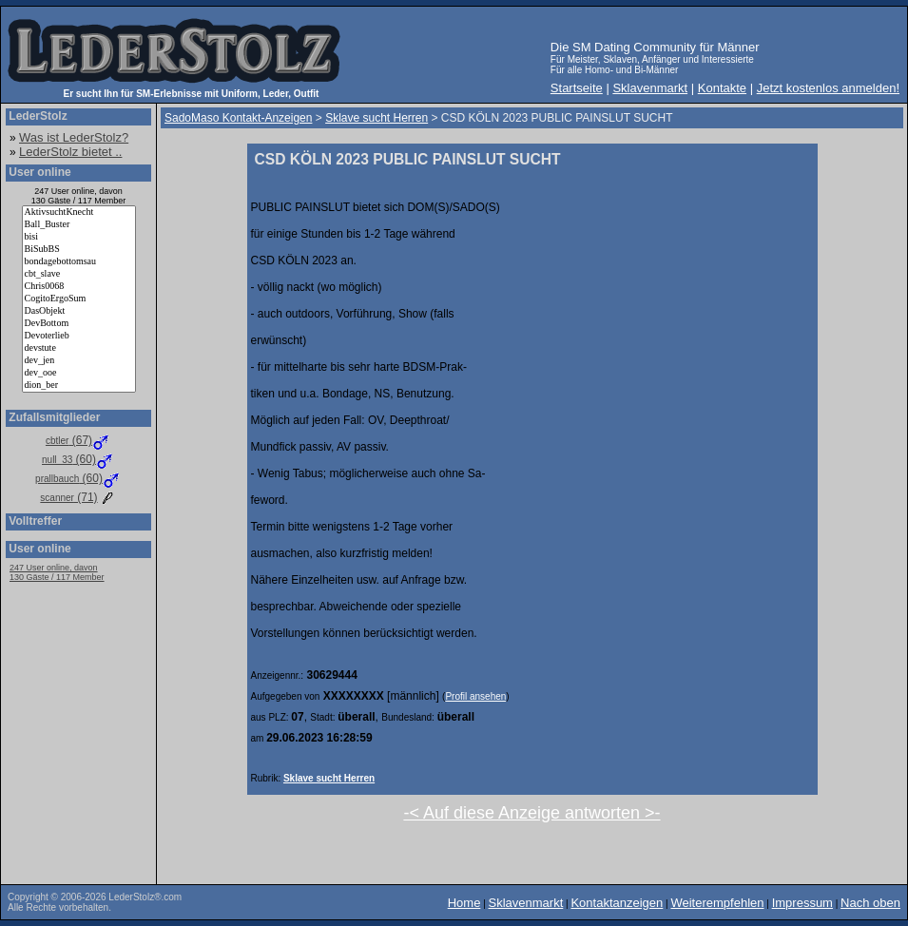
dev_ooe (79, 373)
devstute (79, 348)
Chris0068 (79, 286)
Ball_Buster (79, 225)
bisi (79, 237)
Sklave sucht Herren (329, 778)
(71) (78, 497)
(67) (78, 440)
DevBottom (79, 324)
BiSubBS (79, 249)
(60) (78, 459)
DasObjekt (79, 311)
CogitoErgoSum (79, 299)
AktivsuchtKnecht (79, 212)
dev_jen (79, 361)
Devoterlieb (79, 336)
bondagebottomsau (79, 262)
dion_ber (79, 385)
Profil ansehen (475, 696)
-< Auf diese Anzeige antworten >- (531, 812)
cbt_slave (79, 274)
